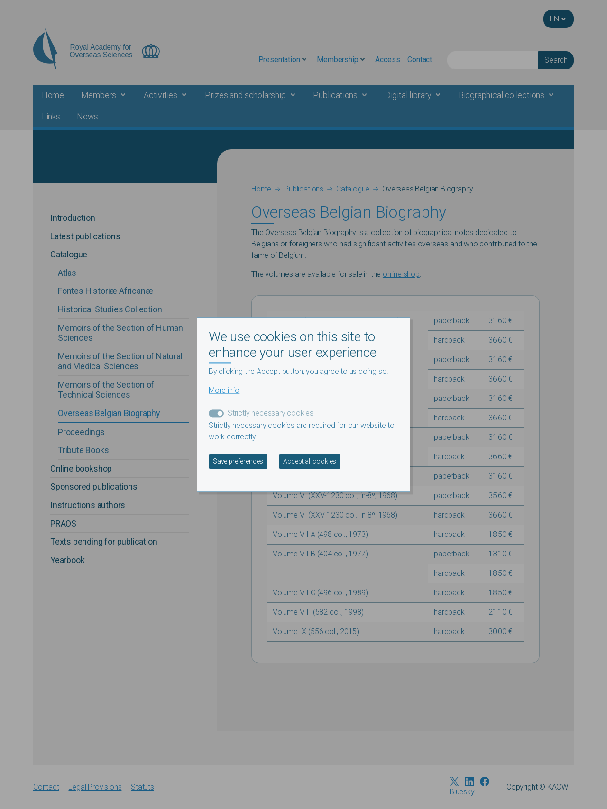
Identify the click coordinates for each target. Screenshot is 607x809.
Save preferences (238, 461)
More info (224, 390)
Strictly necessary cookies (270, 413)
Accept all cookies (309, 461)
